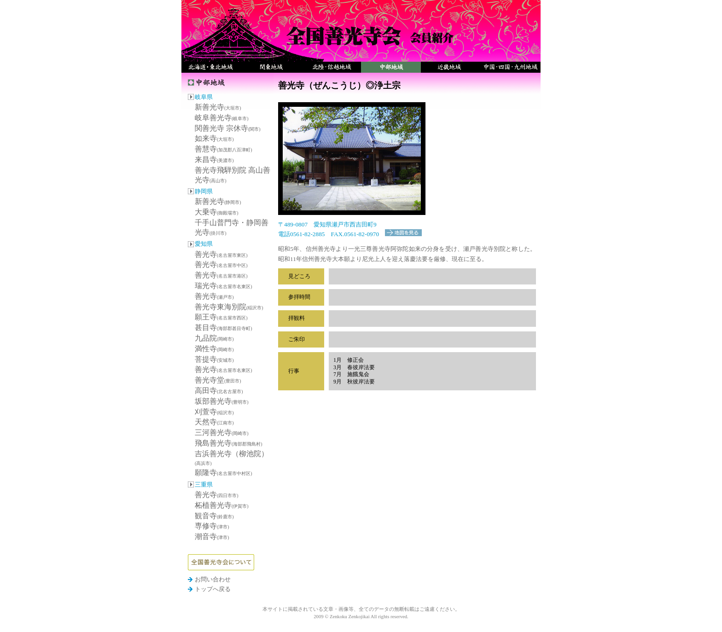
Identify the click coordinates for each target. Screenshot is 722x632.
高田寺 (219, 390)
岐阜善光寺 (222, 118)
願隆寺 (223, 472)
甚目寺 (223, 327)
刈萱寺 (214, 412)
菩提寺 (214, 359)
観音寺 (214, 516)
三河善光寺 (222, 432)
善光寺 (221, 254)
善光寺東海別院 (229, 307)
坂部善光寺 (222, 401)
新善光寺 (218, 107)
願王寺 (221, 317)
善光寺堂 (218, 380)
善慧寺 (223, 149)
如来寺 (214, 138)
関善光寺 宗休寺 (228, 128)
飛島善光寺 (228, 443)
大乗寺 (217, 212)
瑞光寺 (223, 286)
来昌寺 (214, 159)
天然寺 (214, 422)
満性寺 (214, 349)
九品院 (214, 338)
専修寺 (212, 526)
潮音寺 (212, 536)
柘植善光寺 (222, 505)
